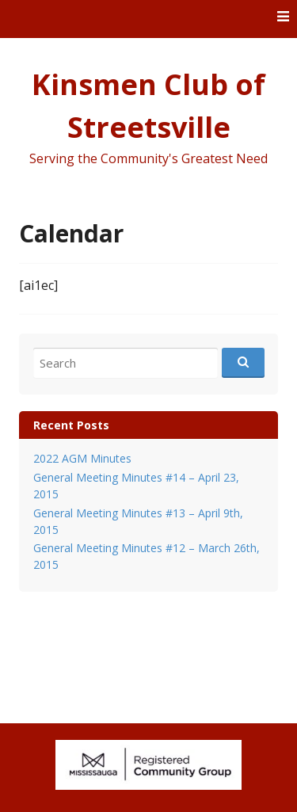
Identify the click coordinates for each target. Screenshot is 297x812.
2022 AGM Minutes (82, 458)
